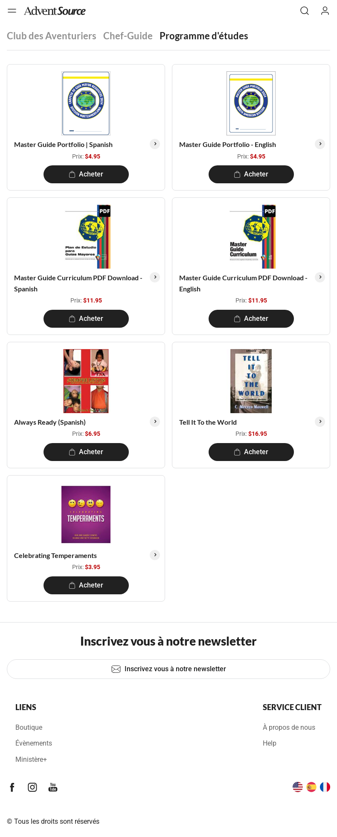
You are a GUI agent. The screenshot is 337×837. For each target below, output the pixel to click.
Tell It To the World (208, 422)
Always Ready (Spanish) (50, 422)
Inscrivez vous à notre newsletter (168, 669)
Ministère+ (31, 759)
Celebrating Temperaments (55, 555)
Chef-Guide (128, 35)
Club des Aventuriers (51, 35)
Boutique (28, 727)
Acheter (86, 174)
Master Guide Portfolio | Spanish (63, 144)
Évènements (33, 743)
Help (269, 743)
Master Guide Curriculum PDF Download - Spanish (78, 283)
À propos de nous (289, 727)
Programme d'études (204, 35)
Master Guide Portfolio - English (227, 144)
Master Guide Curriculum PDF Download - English (243, 283)
